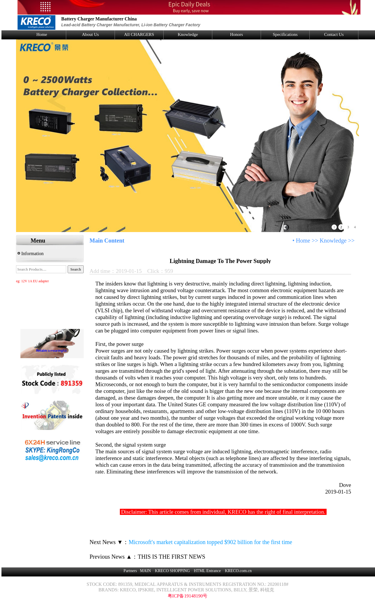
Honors (236, 34)
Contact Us (334, 34)
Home (41, 34)
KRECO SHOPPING (172, 571)
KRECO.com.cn (238, 571)
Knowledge (188, 34)
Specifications (285, 34)
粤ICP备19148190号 (188, 595)
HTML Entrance (207, 571)
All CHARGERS (139, 34)
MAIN (145, 571)
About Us (90, 34)
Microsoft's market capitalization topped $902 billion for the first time (210, 542)
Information (30, 253)
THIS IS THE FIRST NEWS (171, 556)
